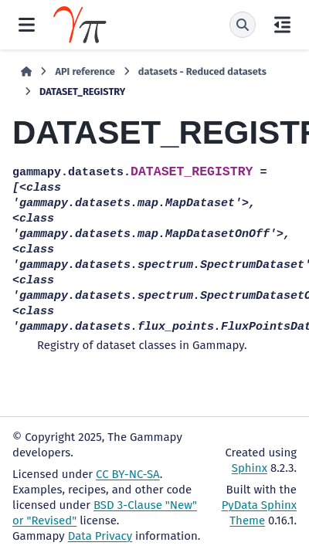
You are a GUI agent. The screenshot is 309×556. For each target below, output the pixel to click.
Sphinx (249, 468)
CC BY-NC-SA (128, 474)
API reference (84, 71)
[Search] (242, 25)
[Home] (26, 72)
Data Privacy (100, 536)
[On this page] (282, 25)
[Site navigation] (26, 25)
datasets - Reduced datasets (202, 71)
